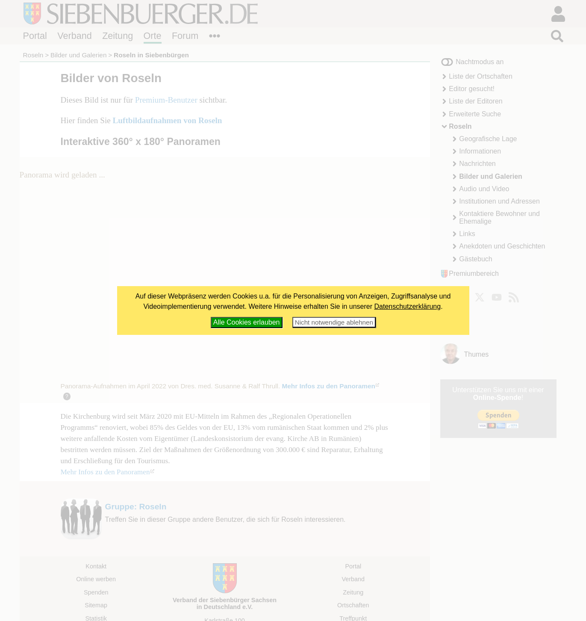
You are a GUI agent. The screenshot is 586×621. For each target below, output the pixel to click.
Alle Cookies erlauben (246, 322)
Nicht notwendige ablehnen (334, 322)
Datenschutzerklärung (407, 306)
